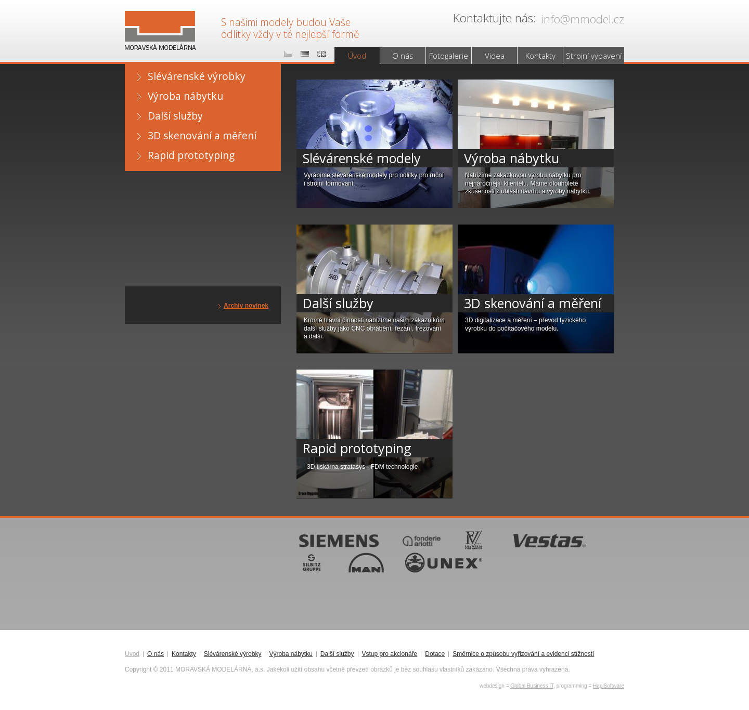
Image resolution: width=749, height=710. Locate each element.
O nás (403, 55)
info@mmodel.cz (582, 19)
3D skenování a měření (202, 135)
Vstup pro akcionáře (390, 654)
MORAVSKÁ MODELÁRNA (158, 21)
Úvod (357, 55)
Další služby (175, 116)
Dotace (435, 654)
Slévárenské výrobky (197, 76)
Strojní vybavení (594, 55)
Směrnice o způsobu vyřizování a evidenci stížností (523, 654)
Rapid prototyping (191, 155)
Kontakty (540, 55)
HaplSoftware (608, 686)
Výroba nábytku (185, 96)
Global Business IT (531, 686)
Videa (495, 55)
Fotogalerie (448, 55)
